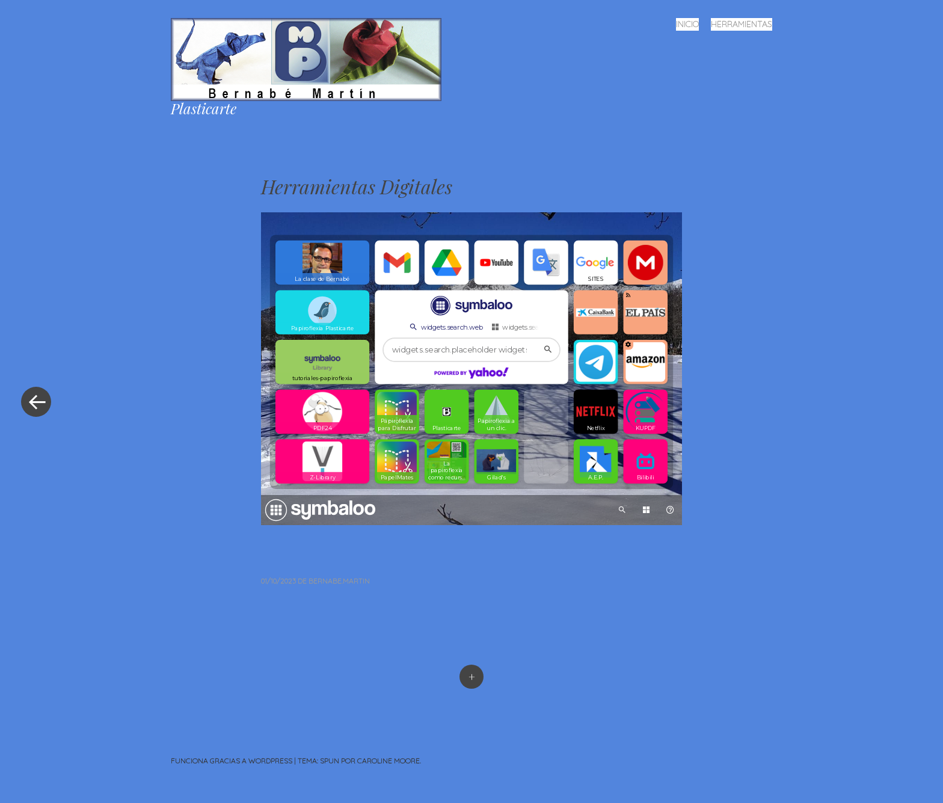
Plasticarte (203, 108)
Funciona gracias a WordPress (231, 760)
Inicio (687, 24)
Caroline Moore (388, 760)
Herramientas (741, 24)
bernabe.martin (339, 580)
